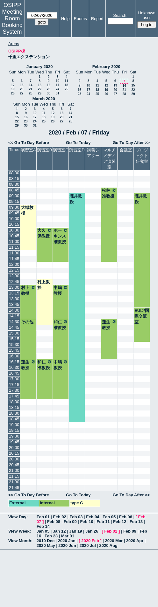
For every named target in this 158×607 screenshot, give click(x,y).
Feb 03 (76, 516)
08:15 (14, 178)
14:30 (14, 321)
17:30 (14, 390)
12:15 (14, 270)
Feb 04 (92, 516)
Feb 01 (43, 516)
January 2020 (39, 66)
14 (30, 85)
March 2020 (43, 98)
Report (97, 18)
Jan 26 (91, 531)
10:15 (14, 224)
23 (48, 89)
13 (21, 85)
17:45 (14, 396)
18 (66, 85)
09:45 (14, 212)
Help (65, 18)
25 (66, 89)
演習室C (60, 150)
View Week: (19, 531)
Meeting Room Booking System (12, 22)
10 (57, 81)
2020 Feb (90, 540)
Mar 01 (67, 536)
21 (30, 89)
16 (48, 85)
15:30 (14, 344)
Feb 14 (43, 526)
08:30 (14, 184)
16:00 (14, 356)
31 (57, 93)
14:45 (14, 327)
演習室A (28, 150)
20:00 (14, 447)
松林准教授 (109, 193)
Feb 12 (119, 521)
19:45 (14, 441)
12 (12, 85)
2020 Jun (67, 545)
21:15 (14, 476)
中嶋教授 (61, 290)
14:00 (14, 310)
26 (12, 93)
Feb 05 (109, 516)
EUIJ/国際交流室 (141, 316)
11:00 (14, 241)
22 (39, 89)
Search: (120, 15)
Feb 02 (59, 516)
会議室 (125, 150)
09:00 (14, 195)
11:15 (14, 247)
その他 (27, 322)
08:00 (14, 172)
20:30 (14, 459)
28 (30, 93)
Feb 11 (103, 521)
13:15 (14, 293)
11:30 (14, 253)
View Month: (20, 540)
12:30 (14, 275)
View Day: (18, 516)
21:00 (14, 470)
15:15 (14, 338)
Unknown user (146, 15)
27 (21, 93)
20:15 (14, 453)
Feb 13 (136, 521)
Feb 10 (86, 521)
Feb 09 (70, 521)
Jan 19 (75, 531)
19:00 (14, 424)
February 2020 (106, 66)
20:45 (14, 464)
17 (57, 85)
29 (39, 93)
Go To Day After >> (131, 142)
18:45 (14, 419)
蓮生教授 (109, 324)
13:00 (14, 287)
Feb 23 (51, 536)
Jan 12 (59, 531)
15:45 (14, 350)
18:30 (14, 413)
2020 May (46, 545)
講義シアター (93, 153)
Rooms (80, 18)
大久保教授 (44, 233)
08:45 (14, 190)
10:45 (14, 235)
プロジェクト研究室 (142, 156)
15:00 (14, 333)
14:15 (14, 316)
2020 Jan (66, 540)
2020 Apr (134, 540)
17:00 (14, 378)
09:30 (14, 207)
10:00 (14, 218)
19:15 (14, 430)
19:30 (14, 436)
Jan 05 (43, 531)
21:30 (14, 481)
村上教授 (43, 284)
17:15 (14, 384)
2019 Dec (45, 540)
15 (39, 85)
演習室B (44, 150)
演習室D (76, 150)
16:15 (14, 361)
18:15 (14, 407)
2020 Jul (88, 545)
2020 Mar (114, 540)
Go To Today (78, 142)
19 (12, 89)
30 (48, 93)
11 (66, 81)
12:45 (14, 281)
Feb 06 (125, 516)
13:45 (14, 304)
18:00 (14, 401)
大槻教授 (27, 210)
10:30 (14, 230)
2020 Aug (108, 545)
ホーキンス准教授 (61, 236)
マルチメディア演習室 (109, 158)
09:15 (14, 201)
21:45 (14, 487)
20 (21, 89)
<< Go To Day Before (28, 142)
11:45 (14, 258)
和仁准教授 (61, 324)
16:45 (14, 373)
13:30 (14, 298)
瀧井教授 (75, 199)
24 (57, 89)
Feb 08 (53, 521)
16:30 (14, 367)
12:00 (14, 264)
